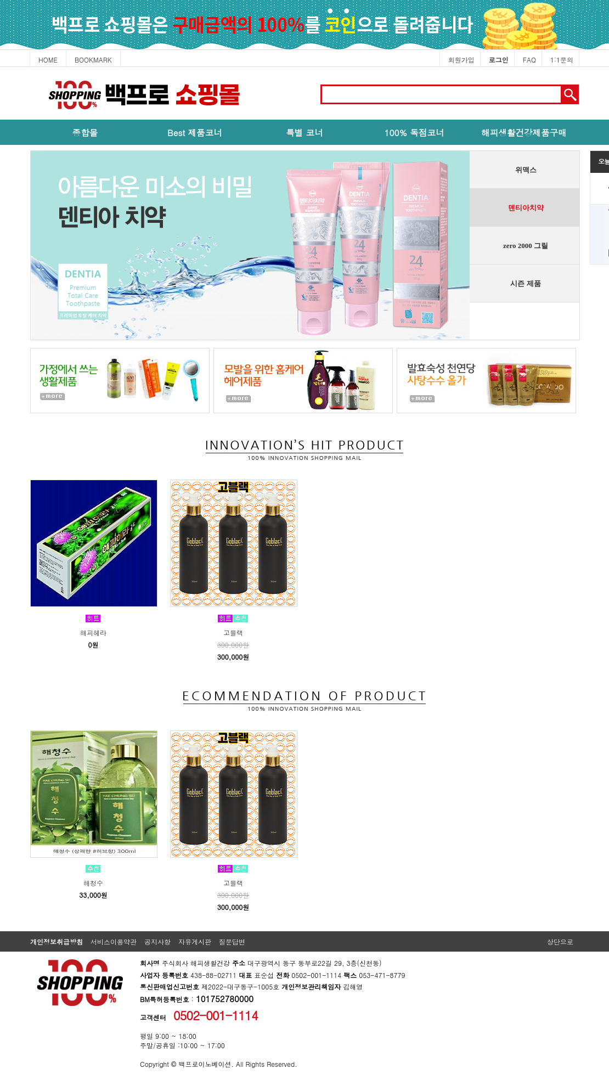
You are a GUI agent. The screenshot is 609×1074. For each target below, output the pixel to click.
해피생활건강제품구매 (524, 132)
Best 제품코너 (194, 132)
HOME (48, 59)
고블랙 (233, 632)
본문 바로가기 (0, 67)
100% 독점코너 (414, 132)
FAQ (529, 59)
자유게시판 (194, 941)
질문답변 (232, 941)
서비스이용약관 (114, 941)
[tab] (520, 170)
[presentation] (524, 170)
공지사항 (157, 941)
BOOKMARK (93, 59)
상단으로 (560, 941)
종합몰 (85, 132)
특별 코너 (304, 132)
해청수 (93, 882)
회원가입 (461, 59)
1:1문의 (561, 59)
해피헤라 (93, 632)
